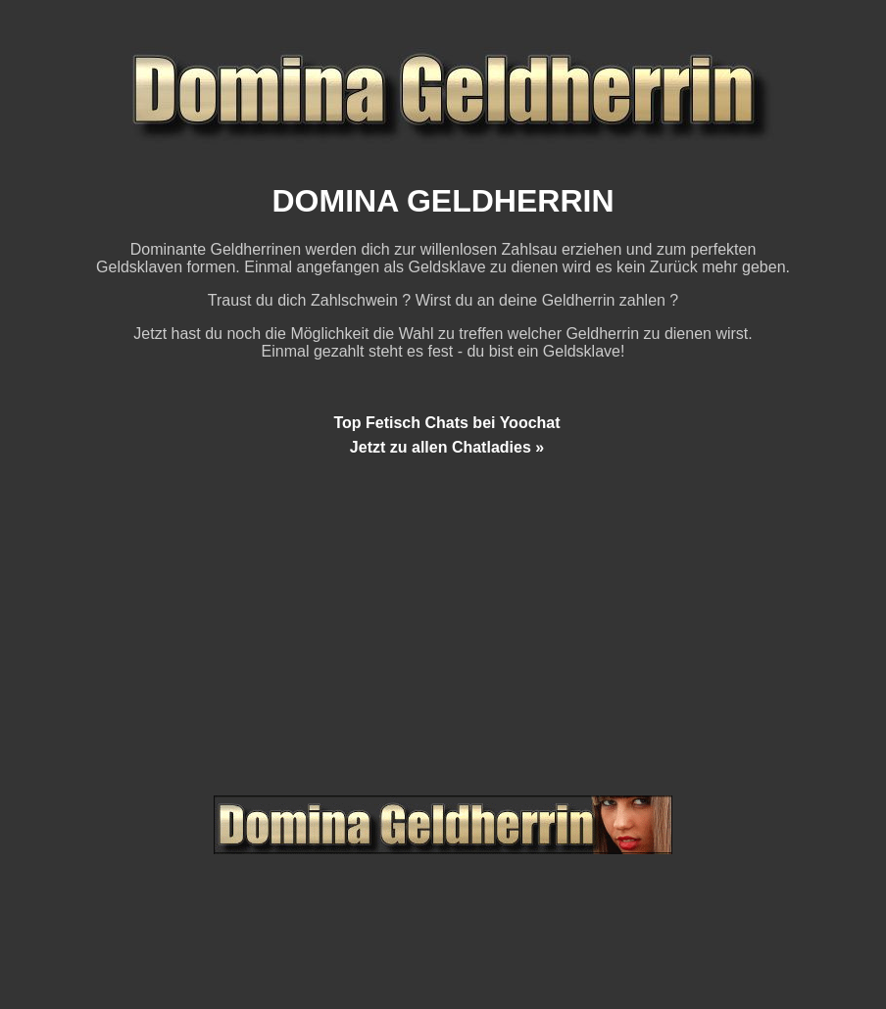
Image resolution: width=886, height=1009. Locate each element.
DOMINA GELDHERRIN (442, 200)
